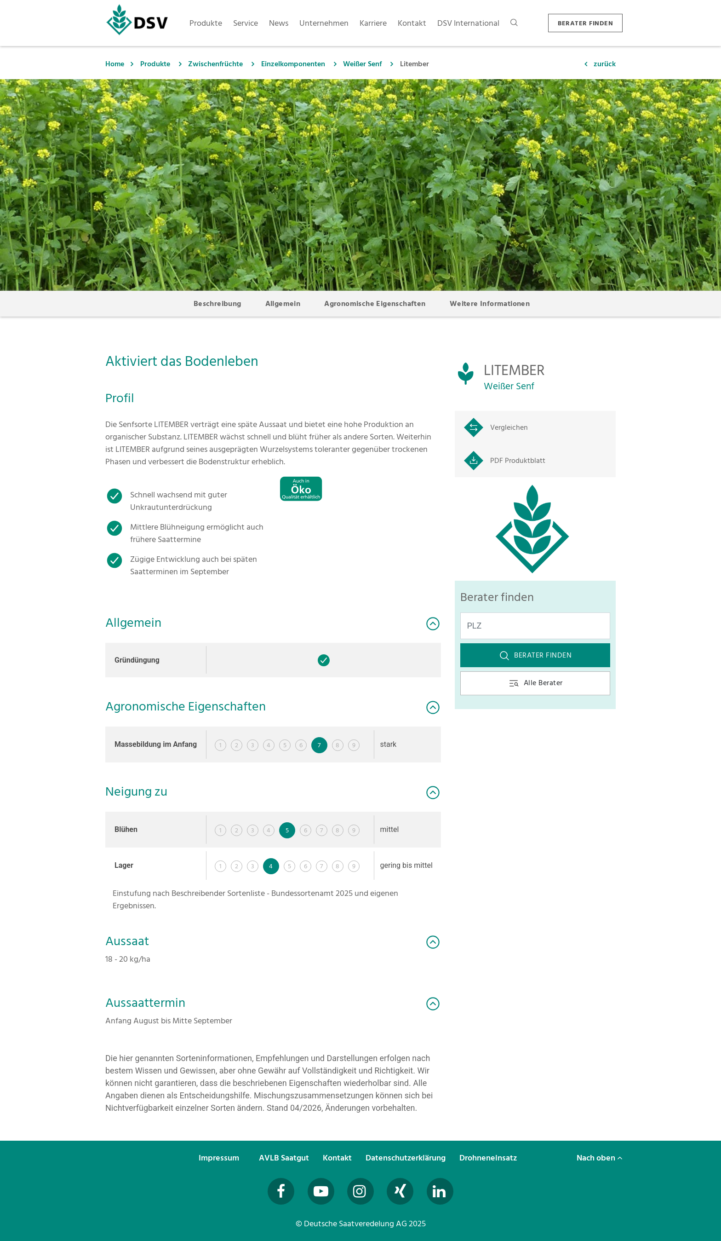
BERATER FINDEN (585, 23)
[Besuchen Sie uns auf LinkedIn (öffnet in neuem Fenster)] (440, 1191)
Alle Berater (535, 683)
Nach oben (600, 1158)
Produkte (155, 64)
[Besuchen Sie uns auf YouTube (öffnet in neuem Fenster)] (321, 1191)
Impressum (220, 1158)
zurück (605, 64)
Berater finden (535, 655)
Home (114, 64)
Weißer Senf (362, 64)
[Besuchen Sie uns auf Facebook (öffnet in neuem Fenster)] (281, 1191)
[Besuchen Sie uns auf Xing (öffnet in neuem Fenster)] (400, 1191)
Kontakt (338, 1158)
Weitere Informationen (490, 303)
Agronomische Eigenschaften (374, 303)
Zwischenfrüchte (215, 64)
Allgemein (283, 303)
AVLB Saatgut (285, 1158)
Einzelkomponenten (293, 64)
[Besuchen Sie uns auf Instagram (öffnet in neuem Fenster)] (360, 1191)
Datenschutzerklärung (406, 1158)
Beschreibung (217, 303)
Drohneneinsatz (489, 1158)
